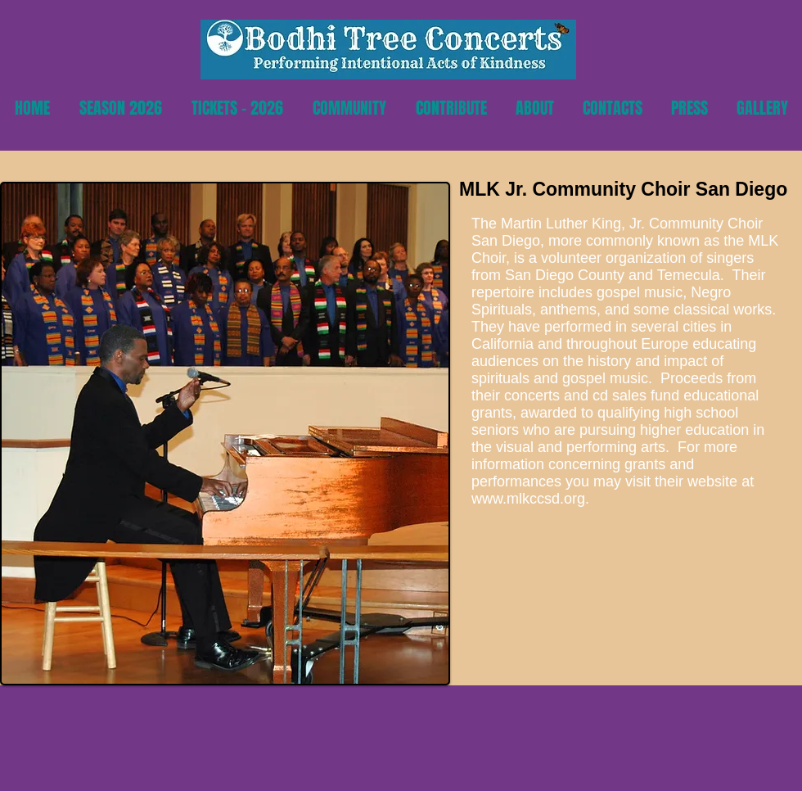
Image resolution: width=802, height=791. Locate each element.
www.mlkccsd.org (528, 498)
